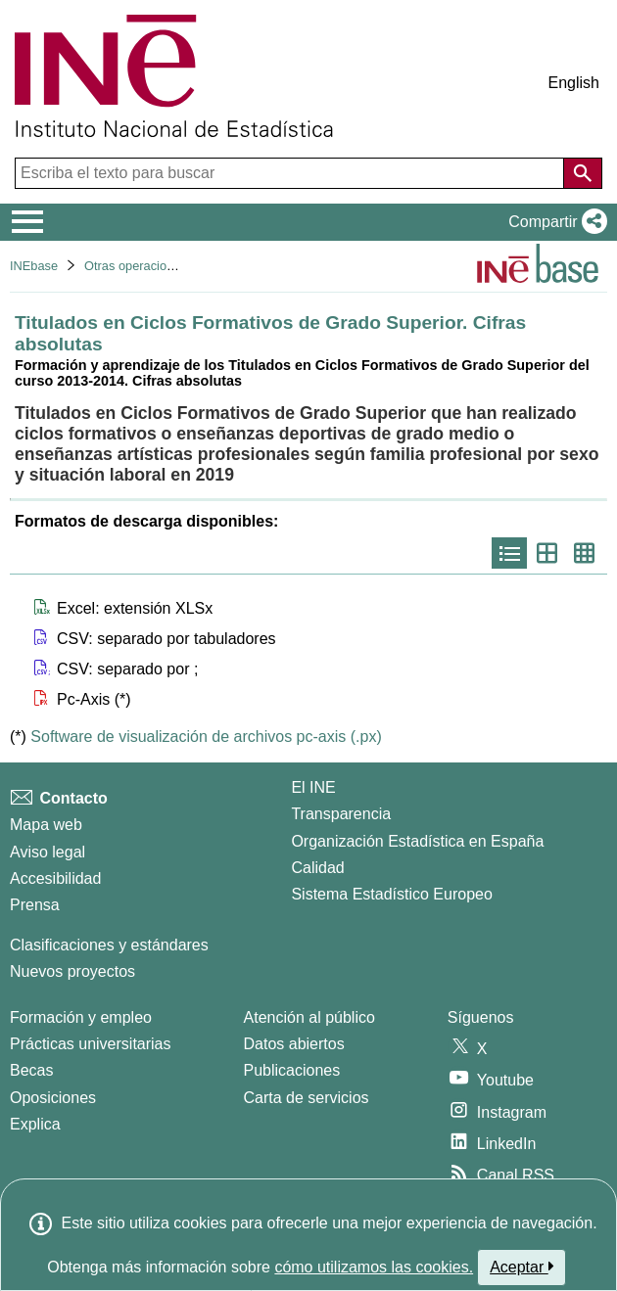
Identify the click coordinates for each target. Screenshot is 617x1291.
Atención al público (309, 1017)
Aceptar (521, 1266)
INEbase (34, 265)
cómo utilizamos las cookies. (373, 1267)
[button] (553, 222)
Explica (35, 1124)
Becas (31, 1070)
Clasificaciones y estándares (109, 945)
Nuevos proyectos (72, 971)
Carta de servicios (306, 1097)
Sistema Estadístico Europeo (391, 894)
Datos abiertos (294, 1044)
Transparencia (341, 814)
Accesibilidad (55, 878)
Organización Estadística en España (417, 841)
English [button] (573, 82)
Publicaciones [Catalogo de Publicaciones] (292, 1070)
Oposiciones (53, 1097)
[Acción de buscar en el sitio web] (582, 173)
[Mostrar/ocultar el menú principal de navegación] (28, 222)
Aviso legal (47, 852)
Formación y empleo (81, 1017)
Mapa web (46, 824)
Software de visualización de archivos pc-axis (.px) (205, 736)
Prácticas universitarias (90, 1044)
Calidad (317, 867)
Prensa (35, 905)
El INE (313, 787)
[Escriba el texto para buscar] (291, 173)
